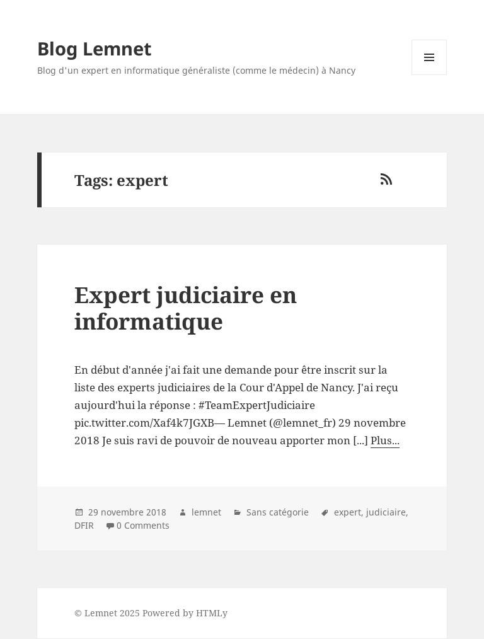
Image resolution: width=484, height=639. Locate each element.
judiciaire (386, 512)
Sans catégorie (277, 512)
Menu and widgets (429, 74)
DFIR (84, 525)
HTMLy (212, 613)
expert (347, 512)
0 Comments (143, 525)
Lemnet (100, 613)
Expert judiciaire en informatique (185, 308)
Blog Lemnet (94, 48)
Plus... (385, 440)
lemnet (206, 512)
